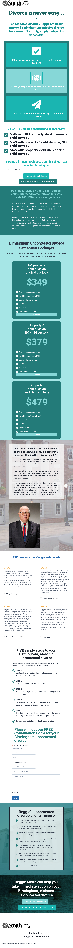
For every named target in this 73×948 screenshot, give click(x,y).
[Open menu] (69, 3)
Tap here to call (36, 933)
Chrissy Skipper (48, 605)
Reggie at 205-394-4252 (36, 936)
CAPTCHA (15, 799)
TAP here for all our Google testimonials (36, 563)
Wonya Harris (10, 600)
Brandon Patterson (12, 643)
